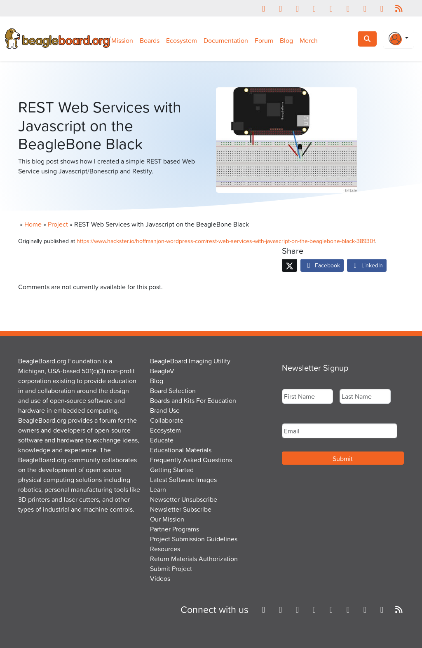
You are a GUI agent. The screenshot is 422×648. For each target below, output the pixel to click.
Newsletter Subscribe (180, 509)
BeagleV (162, 370)
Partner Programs (174, 528)
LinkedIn (367, 265)
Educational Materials (180, 449)
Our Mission (167, 519)
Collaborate (166, 420)
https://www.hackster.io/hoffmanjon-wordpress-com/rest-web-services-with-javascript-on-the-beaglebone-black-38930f (226, 241)
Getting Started (172, 469)
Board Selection (173, 390)
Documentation (226, 40)
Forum (264, 40)
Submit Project (171, 568)
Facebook (322, 265)
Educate (161, 439)
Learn (158, 489)
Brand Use (165, 410)
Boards (149, 40)
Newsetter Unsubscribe (183, 499)
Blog (286, 40)
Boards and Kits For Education (193, 400)
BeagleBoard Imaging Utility (190, 360)
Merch (309, 40)
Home (33, 224)
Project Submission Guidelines (193, 538)
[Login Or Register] (398, 38)
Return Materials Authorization (194, 558)
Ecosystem (181, 40)
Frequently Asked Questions (191, 459)
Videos (160, 578)
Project (58, 224)
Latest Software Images (183, 479)
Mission (122, 40)
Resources (165, 548)
